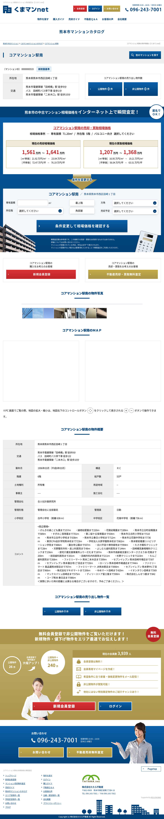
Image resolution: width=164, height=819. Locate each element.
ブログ (8, 807)
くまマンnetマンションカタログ (32, 43)
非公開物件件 (140, 89)
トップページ (10, 776)
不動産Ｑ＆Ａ (48, 787)
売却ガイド (9, 787)
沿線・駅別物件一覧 (51, 795)
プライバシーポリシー (52, 803)
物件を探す (47, 776)
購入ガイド (47, 783)
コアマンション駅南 (51, 43)
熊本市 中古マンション (10, 43)
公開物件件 (105, 89)
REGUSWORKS (156, 797)
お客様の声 (47, 791)
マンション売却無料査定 (15, 783)
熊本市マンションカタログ (16, 791)
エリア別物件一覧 (12, 795)
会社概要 (47, 799)
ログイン (47, 779)
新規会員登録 (10, 779)
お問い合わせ (10, 803)
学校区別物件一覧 (12, 799)
